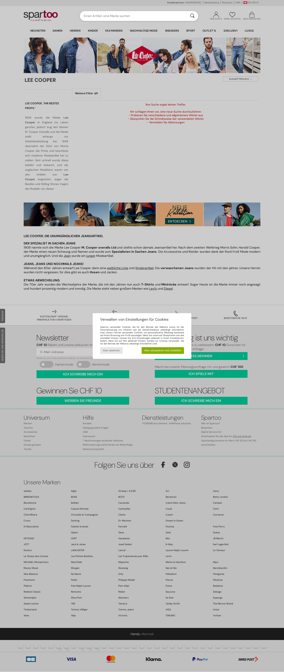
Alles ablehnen (111, 350)
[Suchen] (192, 16)
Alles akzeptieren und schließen (162, 350)
